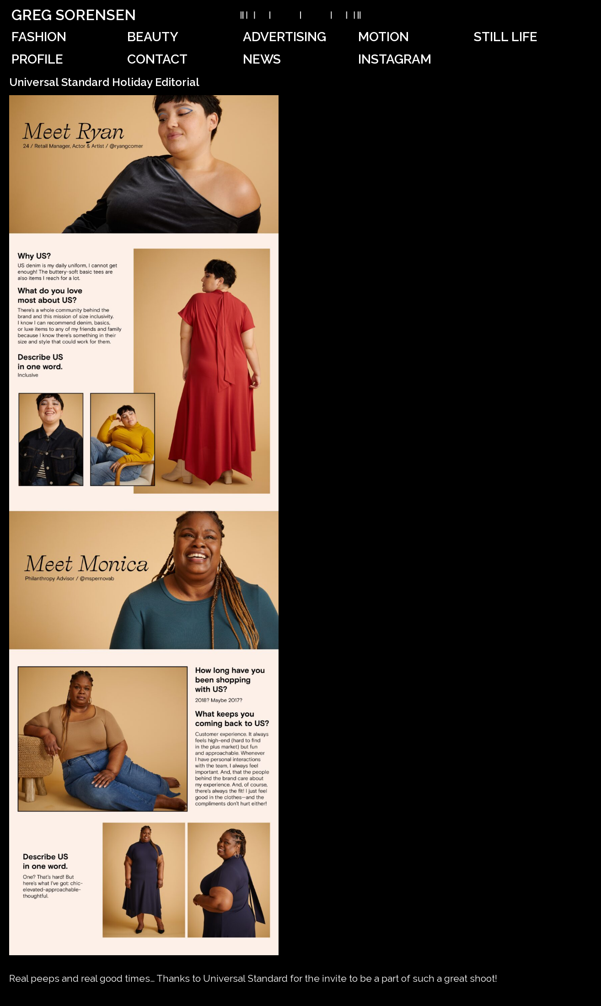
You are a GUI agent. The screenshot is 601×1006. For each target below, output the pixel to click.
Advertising (284, 36)
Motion (383, 36)
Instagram (394, 59)
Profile (37, 59)
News (262, 59)
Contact (157, 59)
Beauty (152, 36)
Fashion (38, 36)
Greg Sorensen (73, 14)
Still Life (505, 36)
